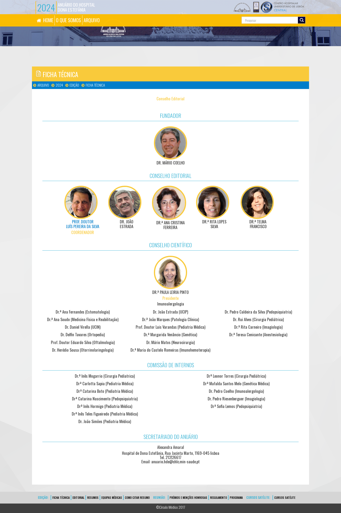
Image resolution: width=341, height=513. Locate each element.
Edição (74, 85)
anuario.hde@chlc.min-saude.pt (175, 461)
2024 (59, 85)
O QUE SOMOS (68, 20)
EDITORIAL (78, 497)
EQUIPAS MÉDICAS (111, 497)
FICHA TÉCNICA (95, 85)
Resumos (93, 497)
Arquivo (43, 85)
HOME (48, 20)
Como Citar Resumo (137, 497)
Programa (236, 497)
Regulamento (218, 497)
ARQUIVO (92, 20)
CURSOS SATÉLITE (284, 497)
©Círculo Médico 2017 (170, 507)
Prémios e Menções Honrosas (188, 497)
